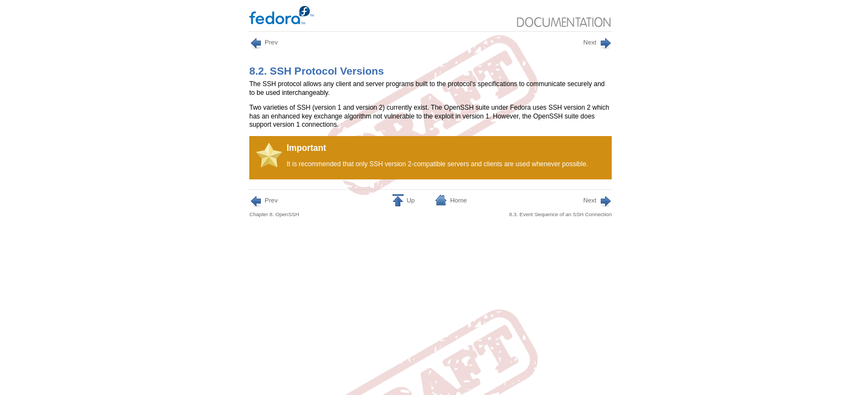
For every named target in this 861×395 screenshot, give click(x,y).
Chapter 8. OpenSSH (274, 206)
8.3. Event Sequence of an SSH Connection (560, 206)
